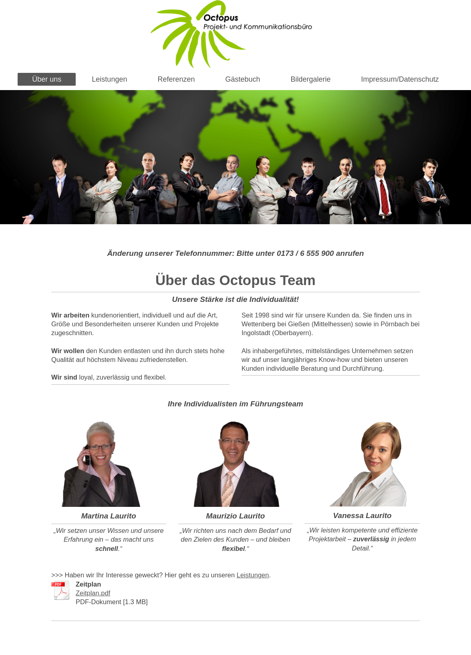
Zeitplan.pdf (93, 593)
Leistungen (253, 575)
